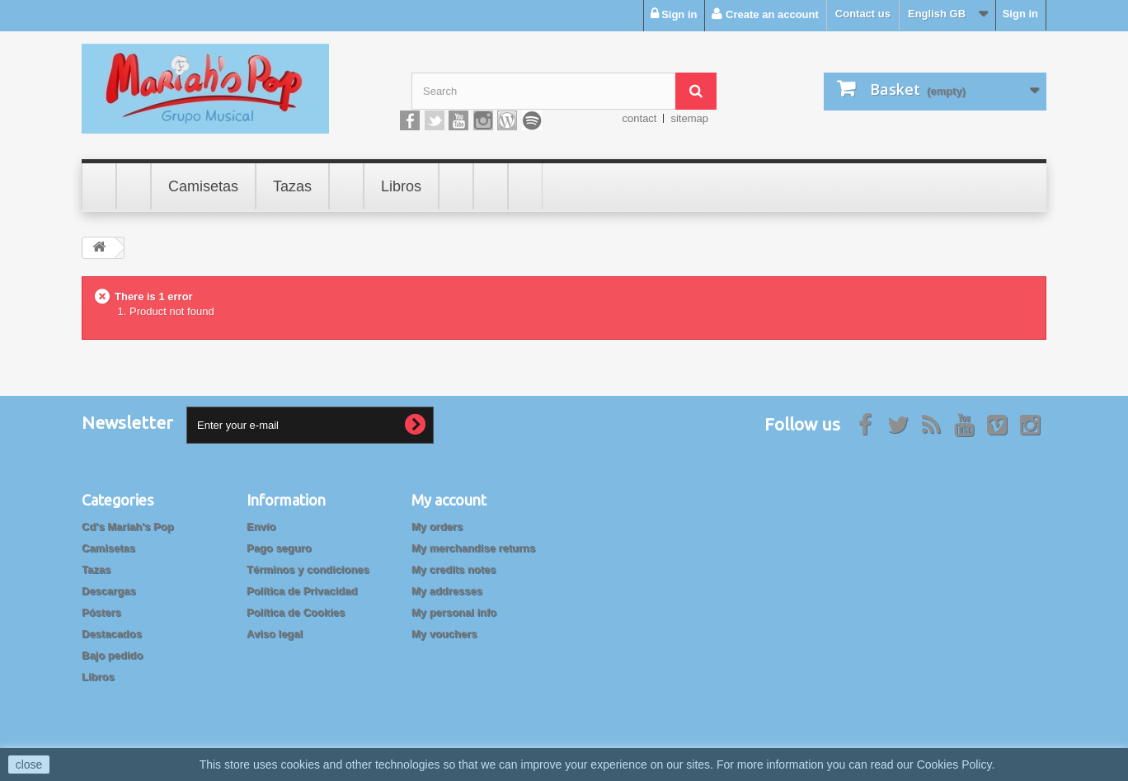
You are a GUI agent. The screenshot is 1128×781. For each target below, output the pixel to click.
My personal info (453, 612)
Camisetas (108, 548)
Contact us (863, 13)
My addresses (446, 591)
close (29, 764)
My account (448, 500)
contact (640, 118)
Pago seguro (279, 548)
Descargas (109, 591)
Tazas (96, 569)
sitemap (689, 118)
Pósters (101, 612)
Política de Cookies (296, 612)
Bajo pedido (112, 655)
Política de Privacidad (302, 591)
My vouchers (444, 634)
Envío (261, 526)
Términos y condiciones (308, 569)
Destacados (112, 634)
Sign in (1020, 13)
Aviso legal (275, 634)
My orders (437, 526)
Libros (98, 676)
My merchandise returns (473, 548)
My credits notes (453, 569)
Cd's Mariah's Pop (128, 526)
